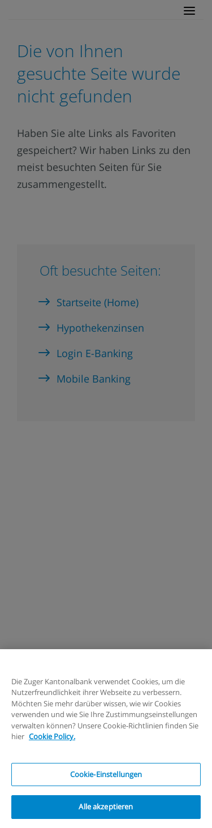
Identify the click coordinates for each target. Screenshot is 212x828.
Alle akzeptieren (106, 806)
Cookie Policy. (52, 736)
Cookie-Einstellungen (106, 774)
